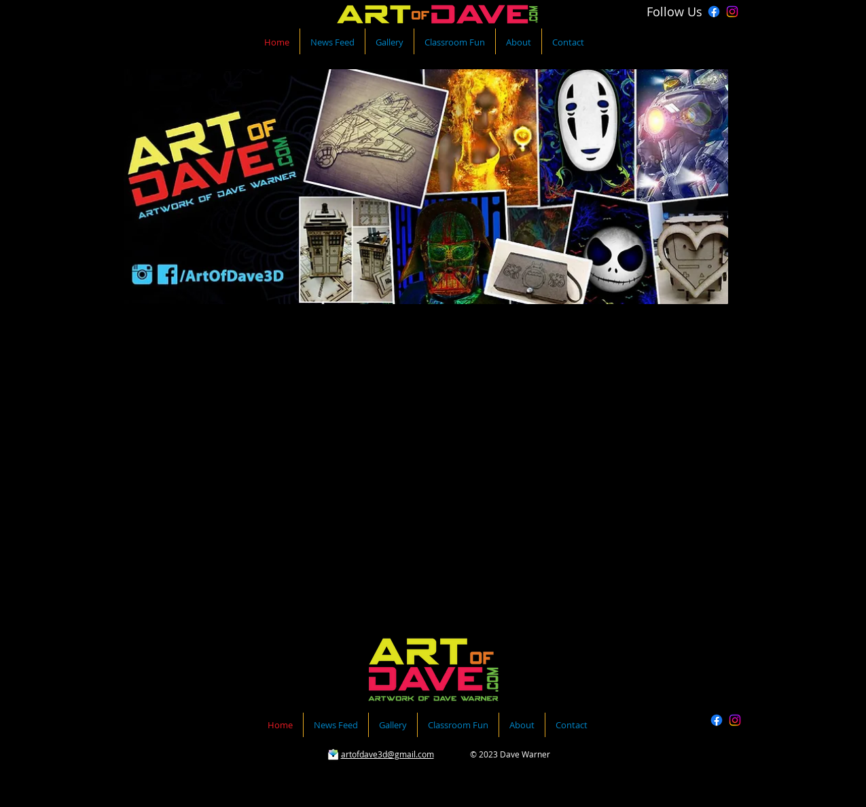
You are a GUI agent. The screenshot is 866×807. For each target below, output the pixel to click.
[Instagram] (732, 11)
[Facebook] (713, 11)
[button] (426, 482)
